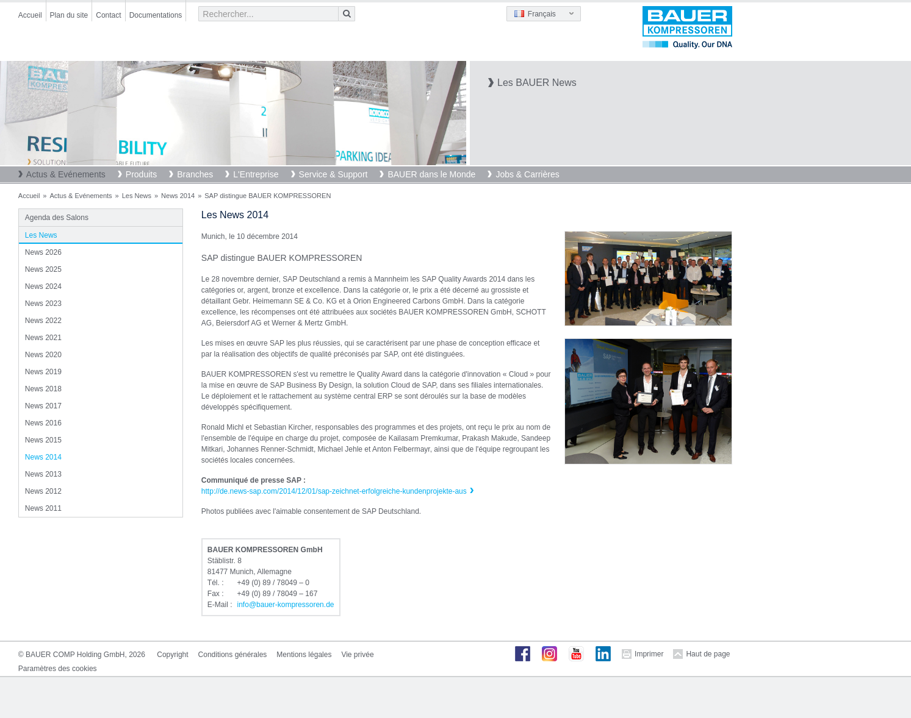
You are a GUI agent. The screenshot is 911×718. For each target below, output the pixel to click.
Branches (195, 174)
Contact (108, 15)
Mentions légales (303, 654)
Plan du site (69, 15)
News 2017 (43, 406)
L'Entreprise (255, 174)
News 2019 (43, 372)
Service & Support (333, 174)
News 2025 (43, 269)
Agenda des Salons (56, 217)
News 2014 (178, 195)
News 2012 (43, 491)
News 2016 (43, 423)
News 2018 (43, 389)
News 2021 (43, 337)
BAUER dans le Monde (431, 174)
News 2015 (43, 440)
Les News (136, 195)
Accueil (30, 15)
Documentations (155, 15)
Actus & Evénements (66, 174)
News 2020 (43, 354)
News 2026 (43, 252)
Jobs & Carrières (527, 174)
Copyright (172, 654)
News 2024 (43, 286)
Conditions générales (232, 654)
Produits (141, 174)
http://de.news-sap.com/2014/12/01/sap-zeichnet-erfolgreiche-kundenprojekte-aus (334, 491)
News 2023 (43, 303)
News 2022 (43, 320)
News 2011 (43, 508)
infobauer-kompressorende (285, 604)
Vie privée (357, 654)
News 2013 (43, 474)
